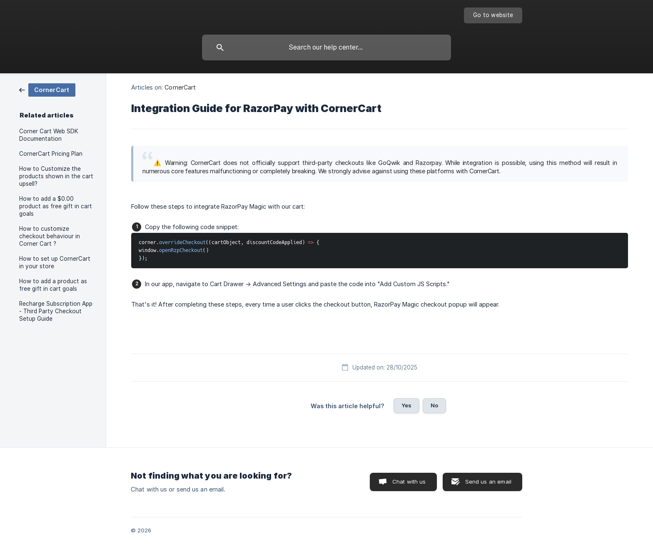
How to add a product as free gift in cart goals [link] (53, 285)
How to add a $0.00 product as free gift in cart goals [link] (55, 206)
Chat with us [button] (409, 481)
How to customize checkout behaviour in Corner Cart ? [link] (49, 236)
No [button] (434, 405)
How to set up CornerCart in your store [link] (54, 262)
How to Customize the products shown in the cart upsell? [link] (56, 176)
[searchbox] (326, 47)
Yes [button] (406, 405)
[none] (493, 15)
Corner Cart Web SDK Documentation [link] (48, 135)
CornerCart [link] (180, 87)
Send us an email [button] (488, 481)
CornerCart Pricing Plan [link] (50, 153)
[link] (47, 89)
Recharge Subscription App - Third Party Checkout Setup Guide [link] (55, 311)
